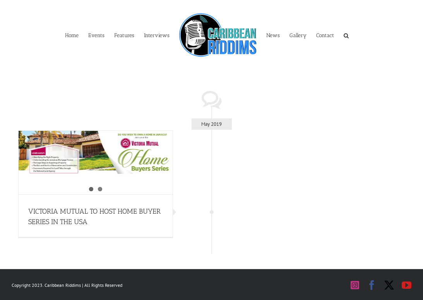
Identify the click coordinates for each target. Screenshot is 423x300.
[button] (346, 35)
